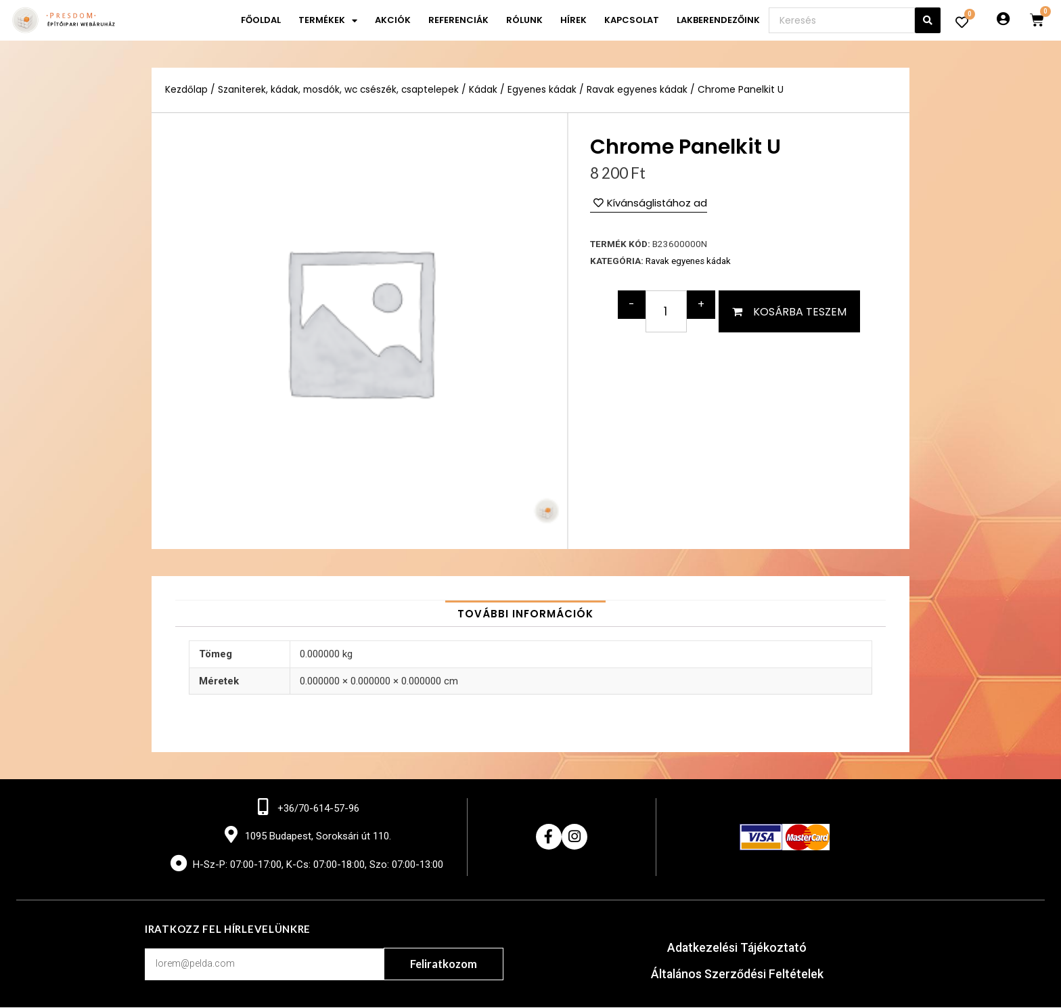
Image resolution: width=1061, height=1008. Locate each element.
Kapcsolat (631, 20)
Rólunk (524, 20)
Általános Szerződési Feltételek (737, 974)
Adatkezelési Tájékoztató (737, 949)
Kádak (486, 89)
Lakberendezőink (718, 20)
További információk (525, 614)
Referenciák (458, 20)
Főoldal (261, 20)
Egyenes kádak (545, 89)
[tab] (525, 613)
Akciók (393, 20)
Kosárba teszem (799, 311)
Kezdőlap (186, 89)
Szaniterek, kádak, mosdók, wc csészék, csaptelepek (339, 89)
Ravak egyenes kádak (641, 89)
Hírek (573, 20)
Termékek (327, 20)
